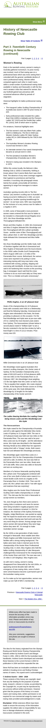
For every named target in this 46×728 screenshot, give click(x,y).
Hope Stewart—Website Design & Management (26, 721)
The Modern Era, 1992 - (33, 599)
